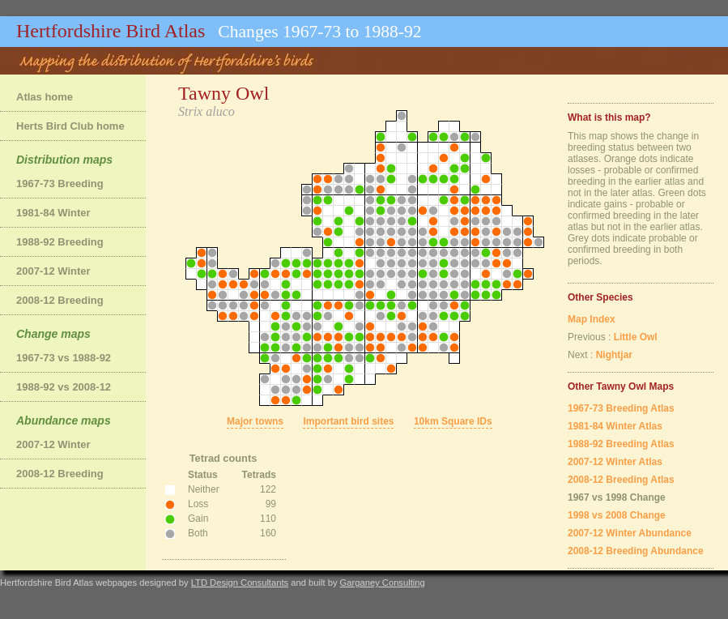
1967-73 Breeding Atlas (621, 408)
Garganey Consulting (382, 582)
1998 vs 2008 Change (617, 515)
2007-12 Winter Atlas (615, 461)
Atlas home (44, 97)
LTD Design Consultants (239, 582)
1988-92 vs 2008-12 (63, 387)
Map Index (591, 319)
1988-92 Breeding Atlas (621, 444)
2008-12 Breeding (60, 300)
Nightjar (614, 355)
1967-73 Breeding (60, 183)
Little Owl (636, 337)
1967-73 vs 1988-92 (63, 358)
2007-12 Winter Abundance (630, 533)
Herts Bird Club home (70, 126)
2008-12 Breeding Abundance (636, 551)
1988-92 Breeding (60, 242)
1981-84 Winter (53, 213)
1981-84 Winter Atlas (615, 426)
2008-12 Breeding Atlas (621, 479)
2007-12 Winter (53, 271)
